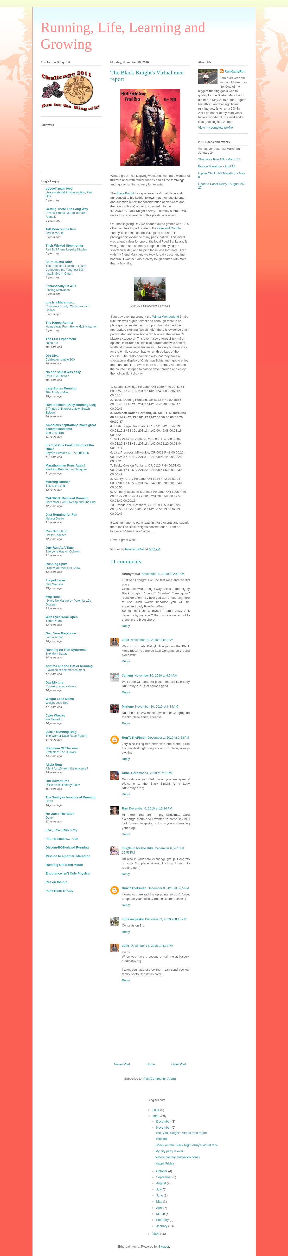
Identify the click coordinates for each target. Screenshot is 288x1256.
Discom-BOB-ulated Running (67, 847)
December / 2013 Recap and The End (71, 502)
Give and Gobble (169, 228)
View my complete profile (215, 127)
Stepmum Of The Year (62, 748)
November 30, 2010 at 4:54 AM (155, 675)
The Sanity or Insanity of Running (71, 797)
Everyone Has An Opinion (63, 551)
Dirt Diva (52, 355)
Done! (50, 817)
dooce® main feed (59, 188)
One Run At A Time (60, 547)
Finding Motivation (58, 290)
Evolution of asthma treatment (65, 670)
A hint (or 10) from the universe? (67, 768)
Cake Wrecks (55, 715)
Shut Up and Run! (59, 262)
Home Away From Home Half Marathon (71, 326)
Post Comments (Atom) (159, 1078)
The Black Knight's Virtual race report (181, 1133)
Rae (125, 808)
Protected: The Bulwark (61, 752)
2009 (156, 1234)
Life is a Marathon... (60, 302)
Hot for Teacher (56, 535)
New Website (54, 584)
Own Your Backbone (61, 633)
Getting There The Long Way (67, 209)
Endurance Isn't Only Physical (68, 873)
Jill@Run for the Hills (138, 848)
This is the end (55, 485)
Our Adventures (57, 781)
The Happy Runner (60, 322)
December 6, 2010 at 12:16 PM (150, 808)
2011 (156, 1110)
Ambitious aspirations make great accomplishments (71, 427)
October (162, 1171)
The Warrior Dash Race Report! (66, 735)
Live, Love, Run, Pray (61, 830)
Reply (126, 626)
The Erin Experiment (61, 339)
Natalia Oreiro (55, 518)
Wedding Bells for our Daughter (66, 469)
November (164, 1127)
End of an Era (55, 432)
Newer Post (122, 1064)
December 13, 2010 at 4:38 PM (151, 945)
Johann (127, 675)
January (162, 1226)
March (161, 1214)
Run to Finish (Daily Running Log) (71, 405)
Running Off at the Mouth (64, 865)
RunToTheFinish (134, 737)
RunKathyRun (234, 71)
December (164, 1121)
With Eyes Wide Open (62, 617)
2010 (156, 1116)
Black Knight (126, 193)
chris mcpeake (133, 919)
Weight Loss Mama (60, 699)
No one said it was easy (63, 372)
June (160, 1195)
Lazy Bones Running (61, 388)
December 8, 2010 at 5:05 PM (168, 888)
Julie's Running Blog (61, 732)
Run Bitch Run (56, 531)
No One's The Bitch (60, 813)
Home (151, 1064)
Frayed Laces (56, 580)
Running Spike (57, 564)
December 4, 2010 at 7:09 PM (152, 773)
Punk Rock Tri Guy (60, 891)
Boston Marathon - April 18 (216, 166)
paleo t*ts (52, 343)
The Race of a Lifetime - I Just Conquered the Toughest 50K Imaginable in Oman (65, 269)
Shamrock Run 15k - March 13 (219, 159)
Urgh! (49, 801)
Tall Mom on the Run (61, 229)
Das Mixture (55, 682)
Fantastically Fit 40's (61, 286)
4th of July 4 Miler (57, 392)
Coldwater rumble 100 (60, 359)
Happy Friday (164, 1163)
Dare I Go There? (57, 376)
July (159, 1189)
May (159, 1201)
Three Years (54, 621)
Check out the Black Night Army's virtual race (186, 1145)
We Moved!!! (54, 719)
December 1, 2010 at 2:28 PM (168, 737)
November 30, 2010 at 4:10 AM (151, 640)
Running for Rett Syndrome (66, 649)
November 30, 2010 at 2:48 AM (162, 574)
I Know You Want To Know (63, 568)
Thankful (161, 1139)
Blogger (163, 1246)
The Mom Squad (57, 653)
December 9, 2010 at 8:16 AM (165, 919)
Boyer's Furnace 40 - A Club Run (67, 453)
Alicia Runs (54, 764)
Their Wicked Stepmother (64, 245)
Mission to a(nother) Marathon (68, 856)
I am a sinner (54, 637)
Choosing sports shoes (61, 686)
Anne (126, 773)
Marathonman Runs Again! (65, 465)
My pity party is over (169, 1151)
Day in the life (55, 233)
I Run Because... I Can (62, 839)
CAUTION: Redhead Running (67, 498)
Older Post (178, 1064)
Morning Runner (58, 482)
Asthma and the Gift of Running (69, 666)
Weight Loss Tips (57, 702)
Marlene (128, 706)
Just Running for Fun (61, 514)
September (164, 1177)
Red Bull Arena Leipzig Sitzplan (66, 249)
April (159, 1208)
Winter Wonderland (165, 316)
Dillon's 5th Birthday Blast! (63, 785)
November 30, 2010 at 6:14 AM (156, 706)
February (163, 1220)
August (161, 1183)
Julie (125, 640)
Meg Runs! (54, 596)
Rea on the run (57, 882)
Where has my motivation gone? (177, 1157)
